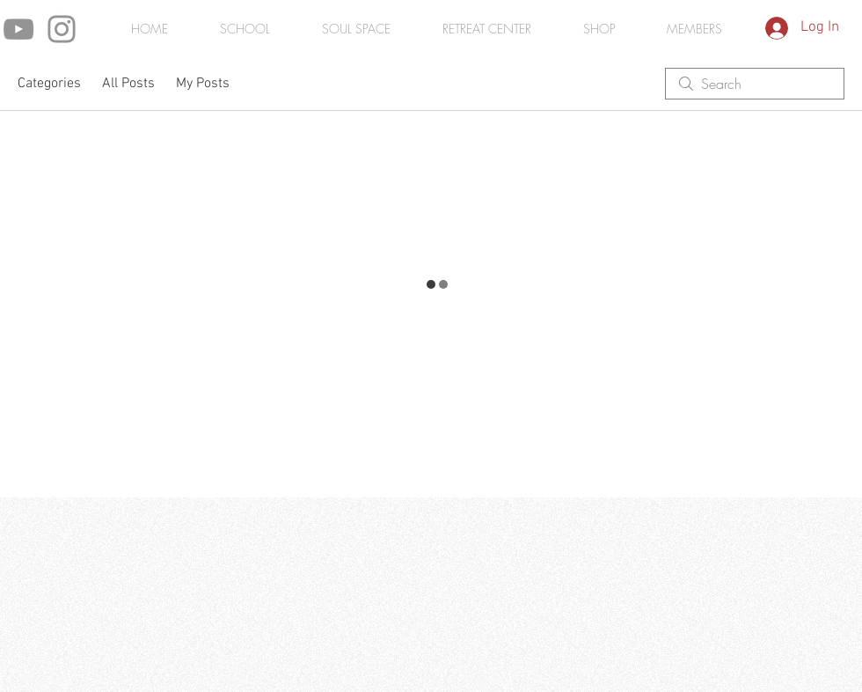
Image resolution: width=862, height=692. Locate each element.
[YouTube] (18, 29)
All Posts (128, 83)
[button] (694, 29)
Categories (49, 83)
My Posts (203, 83)
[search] (754, 83)
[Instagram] (61, 29)
